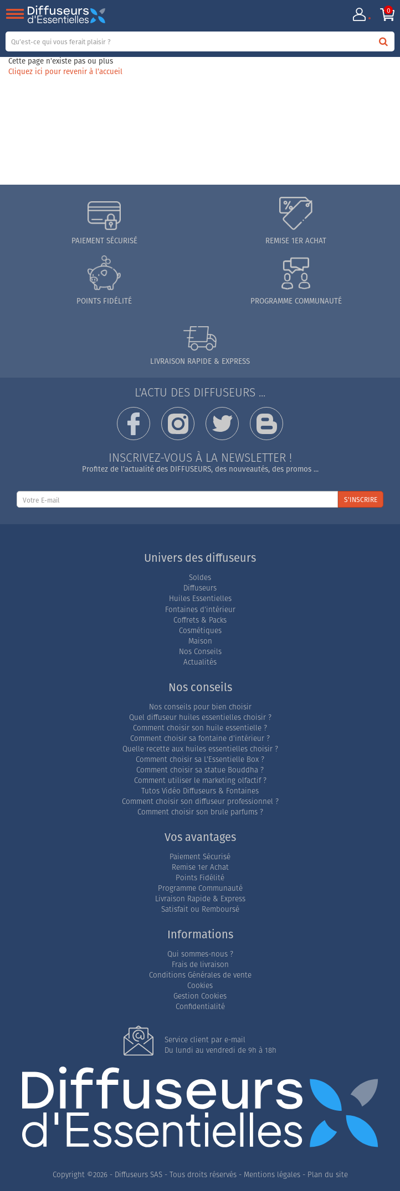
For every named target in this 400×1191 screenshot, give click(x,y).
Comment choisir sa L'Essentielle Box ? (200, 759)
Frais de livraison (200, 964)
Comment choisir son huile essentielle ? (200, 728)
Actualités (200, 662)
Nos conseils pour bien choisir (200, 707)
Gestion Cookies (200, 996)
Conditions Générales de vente (200, 975)
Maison (200, 641)
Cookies (200, 985)
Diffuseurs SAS (138, 1174)
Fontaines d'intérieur (200, 609)
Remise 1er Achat (200, 867)
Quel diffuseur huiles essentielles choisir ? (200, 717)
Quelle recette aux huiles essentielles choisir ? (200, 749)
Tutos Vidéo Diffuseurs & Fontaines (200, 791)
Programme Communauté (200, 888)
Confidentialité (200, 1006)
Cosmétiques (200, 630)
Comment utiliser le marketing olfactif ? (200, 780)
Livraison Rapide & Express (200, 899)
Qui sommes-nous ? (200, 954)
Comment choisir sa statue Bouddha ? (200, 770)
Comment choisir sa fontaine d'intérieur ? (200, 738)
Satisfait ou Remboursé (200, 909)
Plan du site (327, 1174)
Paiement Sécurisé (200, 857)
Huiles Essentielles (200, 598)
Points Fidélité (200, 878)
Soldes (200, 577)
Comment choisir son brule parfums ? (200, 812)
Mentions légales (272, 1174)
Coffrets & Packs (200, 620)
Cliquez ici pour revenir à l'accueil (65, 71)
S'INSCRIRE (360, 499)
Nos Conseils (200, 651)
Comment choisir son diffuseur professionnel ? (200, 801)
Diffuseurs (200, 588)
